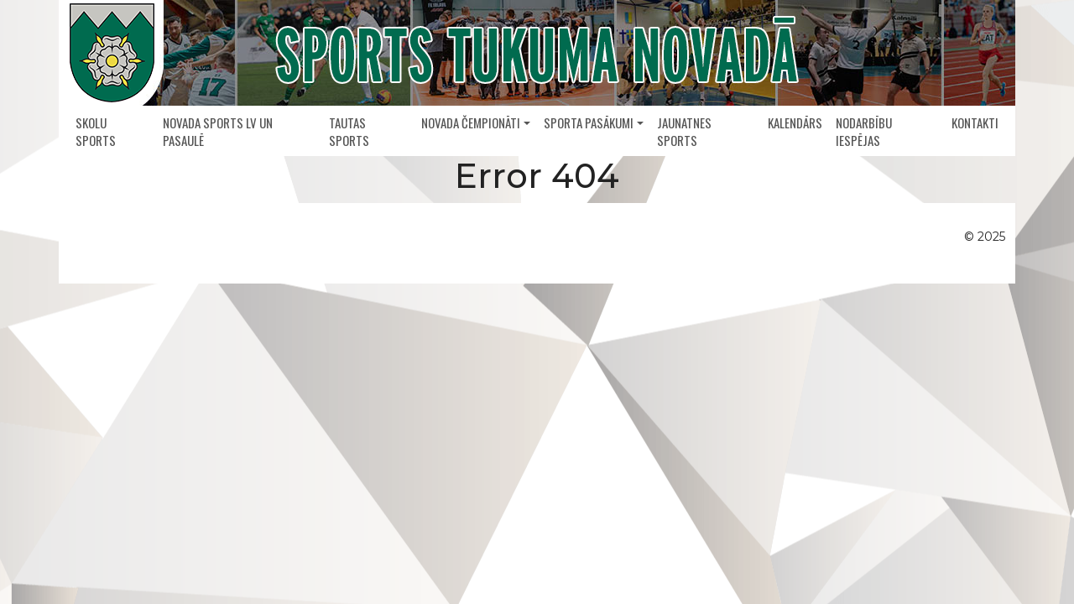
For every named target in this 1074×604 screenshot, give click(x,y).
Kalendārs (795, 122)
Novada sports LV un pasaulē (218, 131)
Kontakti (974, 122)
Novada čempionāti (470, 122)
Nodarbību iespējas (864, 131)
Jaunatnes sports (684, 131)
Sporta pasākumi (588, 122)
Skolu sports (96, 131)
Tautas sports (349, 131)
